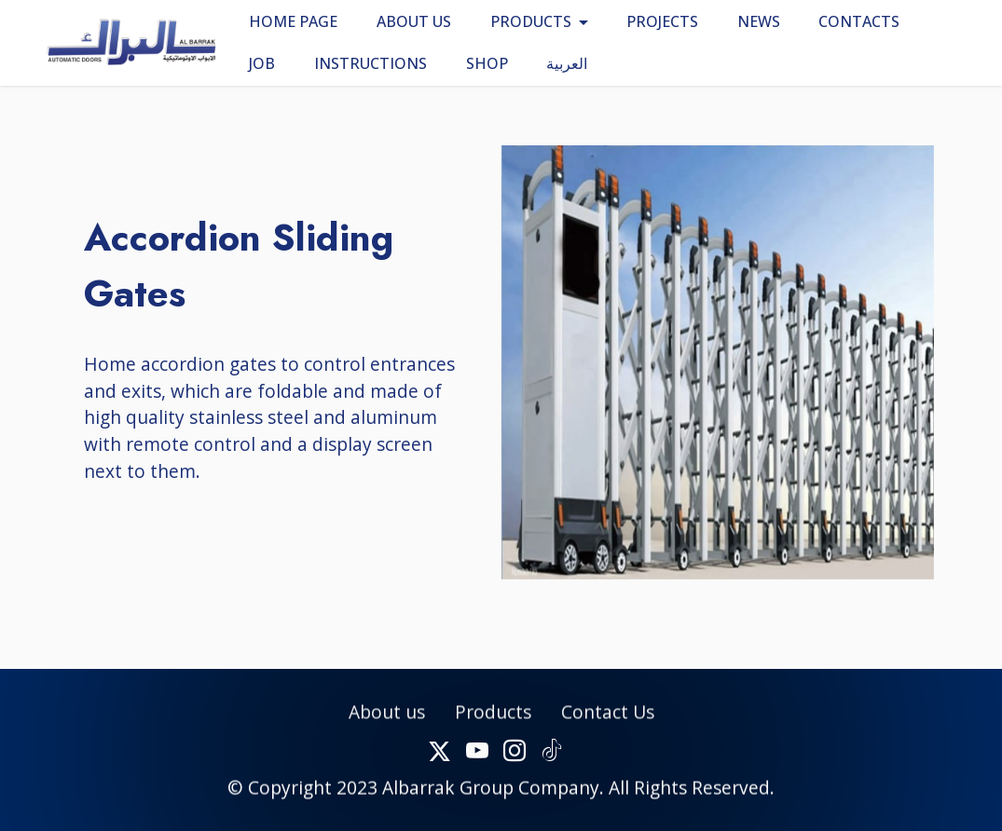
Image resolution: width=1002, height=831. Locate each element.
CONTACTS (858, 21)
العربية (566, 63)
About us (387, 729)
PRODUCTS (530, 21)
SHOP (487, 63)
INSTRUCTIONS (370, 63)
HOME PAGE (293, 21)
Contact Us (607, 729)
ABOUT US (414, 21)
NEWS (758, 21)
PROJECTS (662, 21)
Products (493, 729)
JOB (262, 63)
